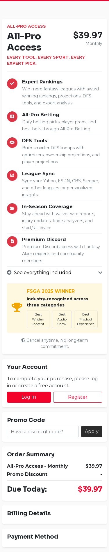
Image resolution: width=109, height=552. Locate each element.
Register (77, 397)
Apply (92, 431)
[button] (54, 272)
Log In (29, 397)
